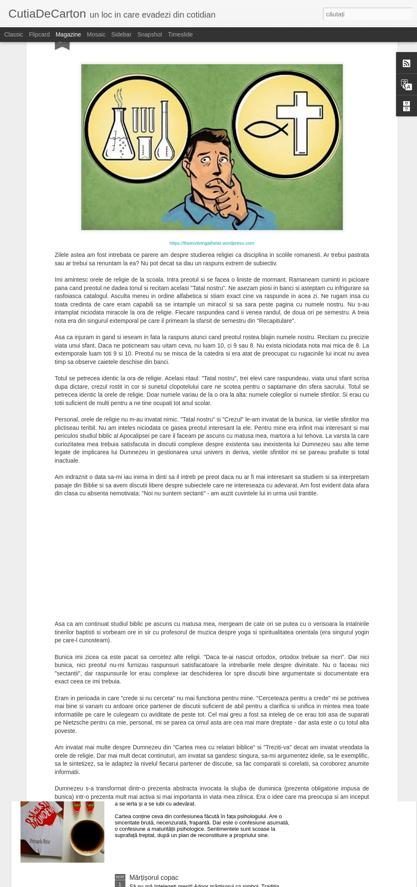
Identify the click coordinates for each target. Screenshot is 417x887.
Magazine (68, 34)
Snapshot (149, 34)
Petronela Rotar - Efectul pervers (178, 687)
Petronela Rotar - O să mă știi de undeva (190, 782)
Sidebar (121, 34)
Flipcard (39, 34)
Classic (13, 34)
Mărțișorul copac (154, 877)
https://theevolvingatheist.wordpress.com (211, 155)
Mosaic (96, 34)
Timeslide (180, 34)
